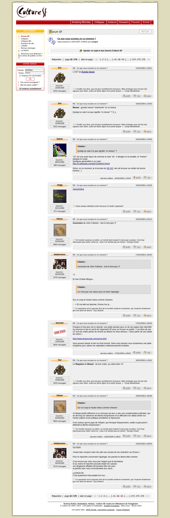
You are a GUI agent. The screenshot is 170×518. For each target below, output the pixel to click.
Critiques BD (26, 41)
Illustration (82, 22)
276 (143, 59)
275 (138, 59)
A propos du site (27, 43)
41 (115, 59)
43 (123, 59)
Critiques (100, 22)
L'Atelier (24, 46)
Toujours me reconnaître (30, 76)
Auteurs (112, 22)
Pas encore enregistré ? (30, 82)
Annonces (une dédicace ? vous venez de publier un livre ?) (30, 56)
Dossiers (124, 22)
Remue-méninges (28, 48)
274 (134, 59)
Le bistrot (24, 50)
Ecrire (146, 22)
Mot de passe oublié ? (29, 85)
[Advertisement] (104, 12)
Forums (135, 22)
